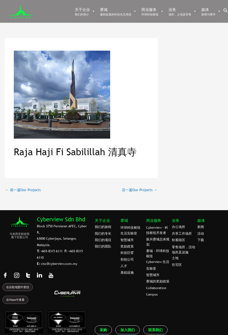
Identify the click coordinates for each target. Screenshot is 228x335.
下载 (200, 240)
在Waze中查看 (15, 300)
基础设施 (127, 272)
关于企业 (102, 220)
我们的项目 (103, 240)
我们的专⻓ (103, 233)
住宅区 (177, 264)
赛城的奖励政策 (157, 281)
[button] (225, 12)
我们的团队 (103, 246)
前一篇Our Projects (23, 189)
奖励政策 (127, 246)
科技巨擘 (127, 253)
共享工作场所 (182, 233)
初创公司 (127, 259)
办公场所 (178, 227)
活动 (200, 233)
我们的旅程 (103, 227)
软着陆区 (178, 240)
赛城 (124, 220)
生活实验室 (128, 233)
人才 (123, 266)
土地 (175, 258)
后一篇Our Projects (139, 189)
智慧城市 (127, 240)
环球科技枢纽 (130, 227)
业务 (175, 220)
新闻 (200, 227)
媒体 (201, 220)
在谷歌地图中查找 (17, 287)
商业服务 (153, 220)
